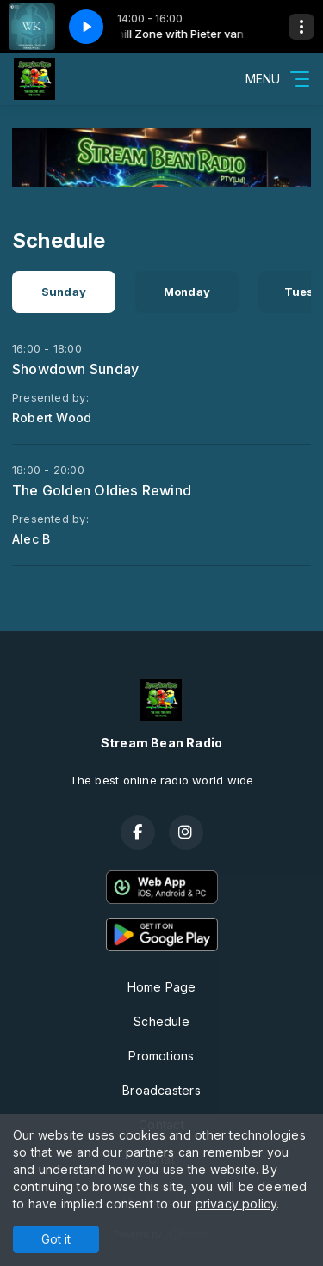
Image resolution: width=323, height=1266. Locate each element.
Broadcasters (161, 1090)
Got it (56, 1239)
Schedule (161, 1021)
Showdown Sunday (75, 369)
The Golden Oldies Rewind (101, 490)
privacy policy (236, 1203)
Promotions (161, 1055)
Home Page (161, 987)
